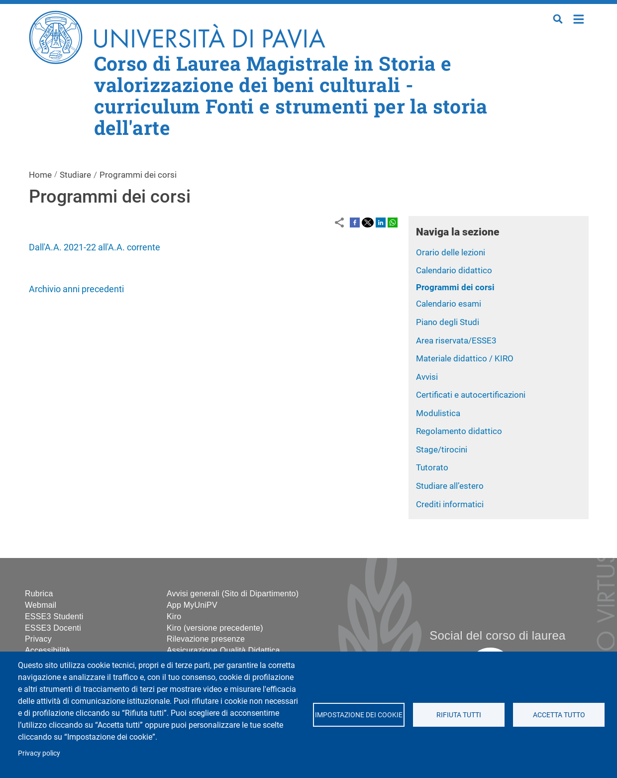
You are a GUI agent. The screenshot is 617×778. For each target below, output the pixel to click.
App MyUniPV (192, 605)
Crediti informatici (450, 504)
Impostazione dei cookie (359, 715)
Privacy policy (39, 753)
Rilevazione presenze (206, 639)
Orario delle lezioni (450, 252)
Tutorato (432, 467)
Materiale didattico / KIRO (465, 358)
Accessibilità (47, 650)
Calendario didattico (454, 270)
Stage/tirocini (441, 449)
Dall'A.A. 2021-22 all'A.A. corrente (94, 247)
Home (579, 18)
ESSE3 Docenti (53, 628)
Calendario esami (448, 304)
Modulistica (438, 413)
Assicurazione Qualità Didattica (223, 650)
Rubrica (39, 593)
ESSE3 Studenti (54, 616)
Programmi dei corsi (455, 287)
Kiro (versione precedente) (215, 628)
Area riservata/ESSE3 (456, 340)
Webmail (40, 605)
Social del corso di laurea (497, 635)
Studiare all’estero (450, 486)
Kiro (174, 616)
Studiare (75, 175)
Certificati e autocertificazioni (470, 395)
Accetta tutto (559, 715)
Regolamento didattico (459, 431)
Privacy (38, 639)
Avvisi (427, 377)
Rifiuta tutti (458, 715)
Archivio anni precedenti (76, 289)
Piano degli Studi (447, 322)
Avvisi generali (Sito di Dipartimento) (233, 593)
